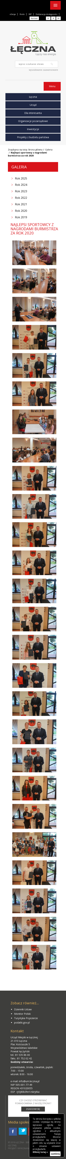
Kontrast (34, 18)
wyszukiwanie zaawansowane (43, 69)
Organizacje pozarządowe (33, 121)
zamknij (55, 1153)
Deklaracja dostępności (46, 14)
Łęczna (33, 96)
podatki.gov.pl (22, 1022)
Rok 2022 (21, 198)
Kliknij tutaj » (40, 1152)
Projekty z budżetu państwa (33, 137)
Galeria (48, 149)
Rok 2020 (21, 211)
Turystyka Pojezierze (26, 1018)
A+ (58, 18)
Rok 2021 (21, 204)
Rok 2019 (21, 217)
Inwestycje (33, 129)
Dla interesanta (33, 113)
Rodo (22, 14)
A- (48, 18)
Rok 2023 (21, 191)
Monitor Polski (22, 1013)
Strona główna (35, 149)
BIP (30, 14)
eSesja (13, 14)
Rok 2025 (21, 178)
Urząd (33, 105)
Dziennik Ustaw (23, 1009)
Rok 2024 (21, 185)
